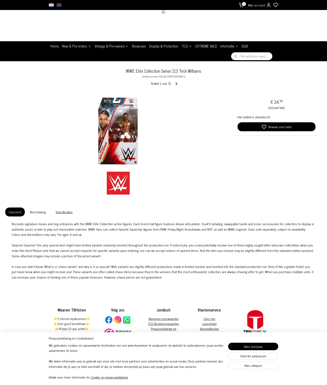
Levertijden (209, 323)
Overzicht (15, 212)
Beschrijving (38, 212)
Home (54, 46)
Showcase (139, 46)
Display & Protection (163, 46)
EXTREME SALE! (206, 46)
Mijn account (259, 5)
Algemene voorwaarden (163, 318)
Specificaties (64, 212)
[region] (136, 361)
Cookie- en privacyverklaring (109, 377)
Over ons (209, 318)
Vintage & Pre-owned (111, 46)
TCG (187, 46)
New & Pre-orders (76, 46)
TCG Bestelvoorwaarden (163, 323)
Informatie (229, 46)
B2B (245, 46)
